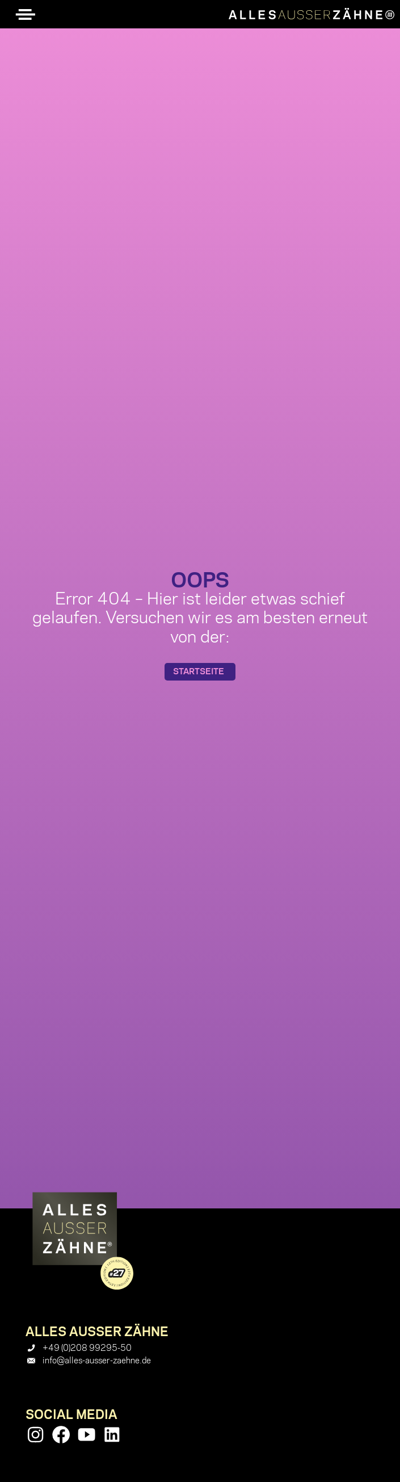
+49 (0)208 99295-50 (87, 1348)
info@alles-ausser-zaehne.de (97, 1360)
